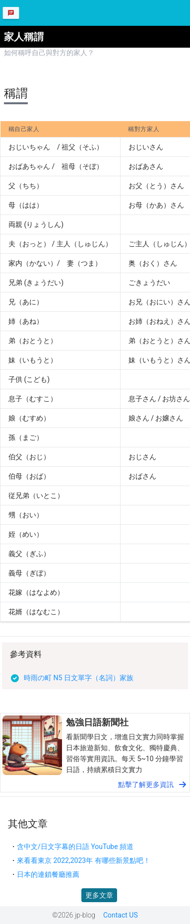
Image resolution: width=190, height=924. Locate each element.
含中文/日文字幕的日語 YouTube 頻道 (75, 847)
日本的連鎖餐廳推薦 (48, 874)
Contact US (120, 915)
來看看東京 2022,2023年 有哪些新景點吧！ (83, 860)
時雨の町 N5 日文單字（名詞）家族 (78, 678)
